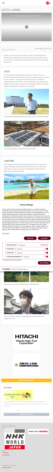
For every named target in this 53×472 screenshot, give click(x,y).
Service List (22, 244)
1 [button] (18, 410)
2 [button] (21, 410)
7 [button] (35, 410)
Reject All (30, 238)
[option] (26, 398)
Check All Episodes (26, 380)
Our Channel (6, 455)
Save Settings (44, 263)
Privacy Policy (5, 233)
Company (5, 452)
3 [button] (24, 410)
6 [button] (32, 410)
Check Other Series (26, 414)
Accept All (44, 238)
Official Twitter (6, 467)
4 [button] (26, 410)
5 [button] (29, 410)
